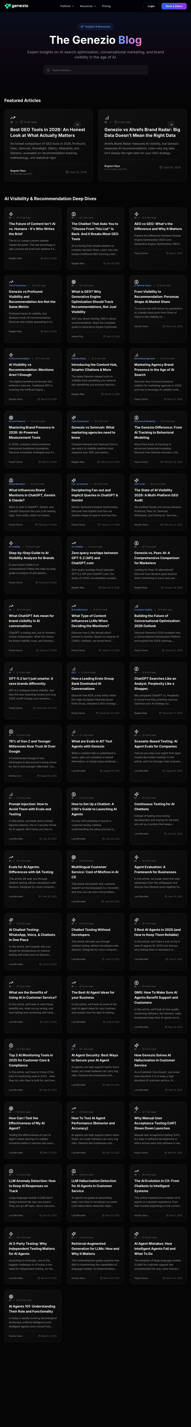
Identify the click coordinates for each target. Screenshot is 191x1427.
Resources (88, 6)
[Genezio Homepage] (16, 6)
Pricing (106, 6)
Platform (67, 6)
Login (151, 6)
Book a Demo (174, 6)
